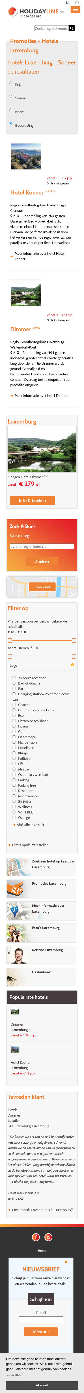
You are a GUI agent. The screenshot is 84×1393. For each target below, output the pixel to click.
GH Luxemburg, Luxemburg (28, 1126)
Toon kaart (42, 587)
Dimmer (14, 1115)
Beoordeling (24, 125)
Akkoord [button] (42, 1385)
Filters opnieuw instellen (30, 845)
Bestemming (19, 535)
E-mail (41, 1312)
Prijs (18, 84)
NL (68, 2)
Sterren (20, 98)
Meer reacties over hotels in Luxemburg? (42, 1209)
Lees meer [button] (15, 1374)
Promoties (23, 40)
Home (42, 1250)
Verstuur (41, 1331)
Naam (19, 111)
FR (77, 2)
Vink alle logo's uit (30, 824)
